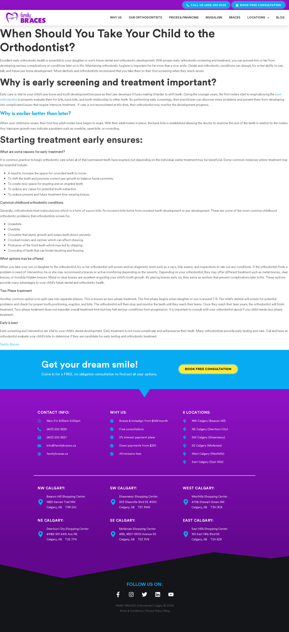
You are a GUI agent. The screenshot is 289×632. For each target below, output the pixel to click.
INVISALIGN (214, 17)
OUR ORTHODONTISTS (145, 17)
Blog (167, 611)
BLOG (280, 17)
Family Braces (9, 344)
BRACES (234, 17)
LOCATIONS (258, 18)
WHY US (116, 17)
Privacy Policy (154, 611)
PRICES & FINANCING (184, 17)
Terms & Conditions (132, 611)
